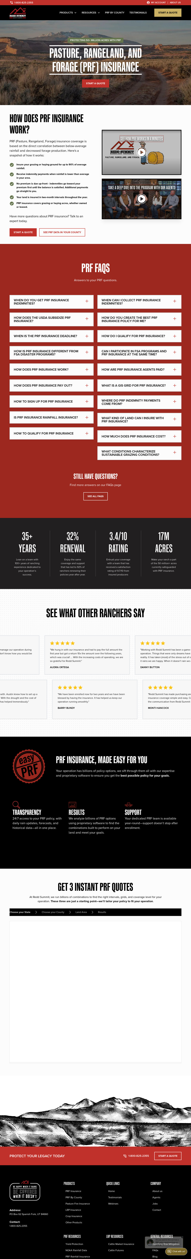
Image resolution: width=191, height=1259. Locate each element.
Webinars (113, 1203)
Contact (156, 1210)
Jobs (155, 1203)
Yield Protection (74, 1244)
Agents (156, 1197)
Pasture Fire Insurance (78, 1203)
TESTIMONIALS (138, 12)
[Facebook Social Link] (12, 1235)
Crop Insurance (74, 1216)
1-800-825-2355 (18, 1226)
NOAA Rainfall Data (76, 1250)
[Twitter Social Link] (25, 1235)
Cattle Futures (116, 1250)
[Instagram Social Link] (18, 1235)
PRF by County (114, 12)
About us (157, 1191)
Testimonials (115, 1197)
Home (111, 1191)
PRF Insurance (73, 1191)
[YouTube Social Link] (39, 1235)
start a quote (167, 12)
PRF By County (74, 1197)
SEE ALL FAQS (96, 496)
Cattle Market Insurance (121, 1244)
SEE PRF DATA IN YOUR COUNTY (62, 232)
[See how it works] (141, 152)
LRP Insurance (73, 1210)
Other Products (74, 1222)
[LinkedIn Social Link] (32, 1235)
